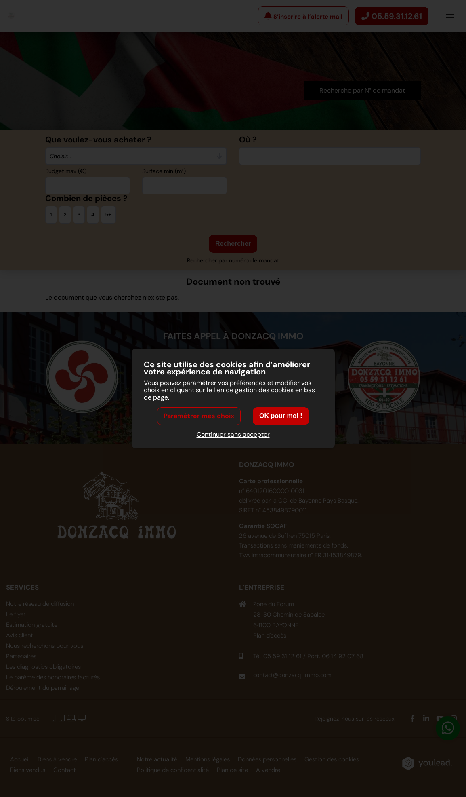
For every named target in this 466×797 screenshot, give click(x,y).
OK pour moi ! (281, 416)
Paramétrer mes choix (198, 416)
